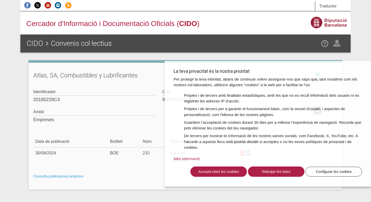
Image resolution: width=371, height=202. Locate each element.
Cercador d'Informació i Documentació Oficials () (112, 24)
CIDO (35, 43)
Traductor (328, 6)
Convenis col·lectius (81, 43)
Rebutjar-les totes (276, 172)
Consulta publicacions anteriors (58, 176)
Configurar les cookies (334, 172)
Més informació (187, 158)
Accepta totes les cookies (218, 172)
